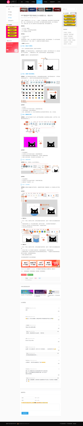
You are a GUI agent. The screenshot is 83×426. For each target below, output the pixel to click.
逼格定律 (74, 423)
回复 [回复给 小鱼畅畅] (58, 328)
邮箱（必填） (37, 400)
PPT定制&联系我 (63, 423)
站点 (35, 278)
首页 (22, 1)
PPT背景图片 (42, 271)
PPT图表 (33, 1)
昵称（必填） (37, 397)
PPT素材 (73, 40)
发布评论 (30, 274)
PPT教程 (39, 1)
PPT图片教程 (32, 271)
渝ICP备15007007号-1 (13, 423)
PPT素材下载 (71, 38)
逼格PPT (7, 423)
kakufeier (27, 308)
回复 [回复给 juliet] (58, 341)
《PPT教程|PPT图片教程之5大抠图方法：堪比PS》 (46, 268)
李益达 (22, 17)
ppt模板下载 (66, 34)
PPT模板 (27, 1)
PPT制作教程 (26, 271)
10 (33, 17)
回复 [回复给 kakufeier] (58, 311)
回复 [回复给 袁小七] (58, 319)
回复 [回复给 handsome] (58, 363)
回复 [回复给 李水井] (58, 350)
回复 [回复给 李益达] (58, 331)
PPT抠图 (37, 271)
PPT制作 (65, 36)
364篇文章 (31, 278)
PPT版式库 (65, 38)
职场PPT (65, 40)
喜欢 (36, 17)
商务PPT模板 (71, 34)
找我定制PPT (52, 1)
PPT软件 (45, 1)
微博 (39, 278)
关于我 (59, 1)
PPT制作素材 (70, 36)
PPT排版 (69, 40)
